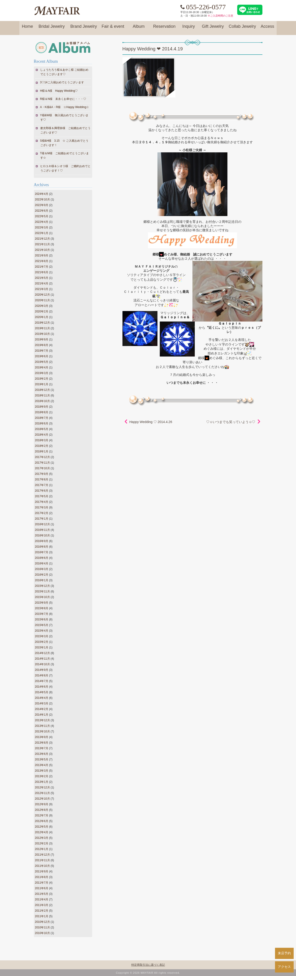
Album (138, 28)
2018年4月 (41, 434)
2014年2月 (41, 709)
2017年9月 (41, 474)
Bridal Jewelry (52, 28)
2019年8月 (41, 345)
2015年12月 (42, 586)
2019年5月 (41, 362)
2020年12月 (42, 294)
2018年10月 (42, 401)
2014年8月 (41, 675)
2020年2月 (41, 311)
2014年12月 (42, 653)
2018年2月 (41, 446)
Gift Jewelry (213, 28)
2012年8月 (41, 810)
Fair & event (112, 28)
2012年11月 (42, 793)
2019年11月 (42, 328)
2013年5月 (41, 759)
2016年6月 (41, 558)
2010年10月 (42, 933)
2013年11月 (42, 726)
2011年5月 (41, 894)
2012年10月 (42, 798)
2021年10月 (42, 250)
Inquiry (188, 28)
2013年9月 (41, 737)
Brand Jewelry (83, 28)
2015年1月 (41, 647)
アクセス (284, 967)
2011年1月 (41, 916)
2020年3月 (41, 306)
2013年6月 (41, 754)
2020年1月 (41, 317)
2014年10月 (42, 664)
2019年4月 (41, 367)
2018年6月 (41, 423)
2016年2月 (41, 574)
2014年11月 (42, 658)
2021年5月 (41, 278)
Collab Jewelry (242, 28)
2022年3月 (41, 227)
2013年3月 (41, 770)
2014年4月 (41, 698)
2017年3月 (41, 507)
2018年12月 (42, 390)
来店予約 (284, 953)
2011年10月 (42, 866)
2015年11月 (42, 591)
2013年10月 (42, 731)
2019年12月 (42, 322)
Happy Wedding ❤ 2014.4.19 (152, 48)
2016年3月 (41, 569)
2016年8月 (41, 546)
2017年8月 (41, 479)
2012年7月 (41, 815)
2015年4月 (41, 630)
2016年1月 (41, 580)
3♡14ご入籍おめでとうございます (62, 82)
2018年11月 (42, 395)
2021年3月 (41, 289)
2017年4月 (41, 502)
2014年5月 (41, 692)
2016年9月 (41, 541)
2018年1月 (41, 451)
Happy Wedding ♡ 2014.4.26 (150, 422)
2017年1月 (41, 518)
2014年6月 (41, 686)
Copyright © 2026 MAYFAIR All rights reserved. (148, 972)
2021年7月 (41, 266)
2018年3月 (41, 440)
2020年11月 (42, 300)
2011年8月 (41, 877)
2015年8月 (41, 608)
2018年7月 (41, 418)
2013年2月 (41, 776)
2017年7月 (41, 485)
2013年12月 (42, 720)
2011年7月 (41, 882)
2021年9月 (41, 255)
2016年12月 (42, 524)
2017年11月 (42, 462)
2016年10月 (42, 535)
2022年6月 (41, 210)
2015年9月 (41, 602)
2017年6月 (41, 490)
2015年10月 (42, 597)
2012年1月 (41, 849)
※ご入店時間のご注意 (220, 15)
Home (27, 28)
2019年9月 (41, 339)
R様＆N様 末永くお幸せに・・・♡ (63, 99)
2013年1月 (41, 782)
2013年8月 (41, 742)
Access (267, 28)
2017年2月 (41, 513)
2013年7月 (41, 748)
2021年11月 (42, 244)
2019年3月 (41, 373)
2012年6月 (41, 821)
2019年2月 (41, 378)
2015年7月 (41, 614)
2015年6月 (41, 619)
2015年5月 (41, 625)
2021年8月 (41, 261)
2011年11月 (42, 860)
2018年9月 (41, 406)
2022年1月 (41, 233)
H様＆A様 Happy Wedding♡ (59, 90)
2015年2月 (41, 642)
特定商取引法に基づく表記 (148, 964)
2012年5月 (41, 826)
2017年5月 (41, 496)
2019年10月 (42, 334)
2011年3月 (41, 905)
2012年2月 (41, 843)
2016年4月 (41, 563)
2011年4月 (41, 899)
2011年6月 (41, 888)
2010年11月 (42, 927)
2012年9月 (41, 804)
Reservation (164, 28)
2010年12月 (42, 922)
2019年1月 (41, 384)
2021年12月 (42, 238)
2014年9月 (41, 670)
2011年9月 (41, 871)
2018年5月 (41, 429)
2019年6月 (41, 356)
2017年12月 (42, 457)
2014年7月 (41, 681)
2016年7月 (41, 552)
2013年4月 (41, 765)
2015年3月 (41, 636)
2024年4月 (41, 194)
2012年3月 (41, 838)
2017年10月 (42, 468)
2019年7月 (41, 350)
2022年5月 (41, 216)
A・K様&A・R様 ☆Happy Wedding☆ (64, 107)
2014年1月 (41, 714)
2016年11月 (42, 530)
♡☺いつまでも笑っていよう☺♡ (230, 422)
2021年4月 (41, 283)
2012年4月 (41, 832)
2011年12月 (42, 854)
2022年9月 (41, 205)
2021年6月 (41, 272)
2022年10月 (42, 199)
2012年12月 (42, 787)
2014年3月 (41, 703)
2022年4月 (41, 222)
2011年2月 (41, 910)
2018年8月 (41, 412)
